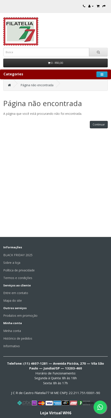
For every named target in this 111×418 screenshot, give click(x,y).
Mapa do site (12, 300)
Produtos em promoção (20, 315)
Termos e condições (17, 278)
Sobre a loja (11, 263)
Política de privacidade (19, 270)
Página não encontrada (36, 85)
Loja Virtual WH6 (55, 412)
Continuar (99, 124)
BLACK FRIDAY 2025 (17, 255)
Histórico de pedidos (17, 338)
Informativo (11, 346)
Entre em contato (15, 293)
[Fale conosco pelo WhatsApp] (100, 407)
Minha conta (12, 331)
